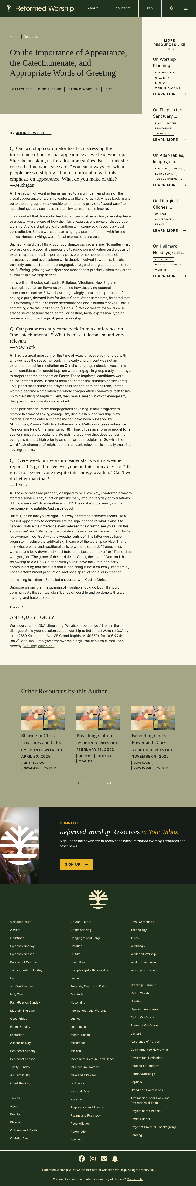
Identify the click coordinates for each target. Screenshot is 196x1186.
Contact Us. (135, 1179)
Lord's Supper (164, 173)
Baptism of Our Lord (24, 962)
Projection (163, 128)
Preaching (86, 761)
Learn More (169, 94)
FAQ (150, 8)
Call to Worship (141, 993)
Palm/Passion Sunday (25, 1002)
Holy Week (17, 994)
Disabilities (78, 962)
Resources (32, 36)
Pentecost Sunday (23, 1051)
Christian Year (20, 1138)
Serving (176, 264)
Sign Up (76, 864)
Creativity (162, 77)
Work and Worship (143, 954)
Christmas (17, 938)
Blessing (16, 1122)
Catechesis (22, 89)
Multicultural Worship (85, 1067)
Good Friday (18, 1018)
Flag (158, 123)
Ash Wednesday (21, 986)
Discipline (85, 756)
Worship (161, 269)
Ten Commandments (169, 179)
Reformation (79, 1131)
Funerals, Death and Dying (89, 986)
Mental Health (80, 1034)
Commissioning (81, 930)
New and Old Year (83, 1075)
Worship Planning (167, 88)
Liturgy (160, 83)
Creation (76, 946)
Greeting (136, 1001)
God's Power (142, 768)
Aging (14, 1106)
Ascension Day (20, 1043)
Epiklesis (161, 168)
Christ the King (20, 1083)
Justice (75, 1018)
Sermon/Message (143, 1074)
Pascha (171, 123)
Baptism (136, 1082)
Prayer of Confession (145, 1025)
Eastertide (17, 1034)
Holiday (160, 264)
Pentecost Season (22, 1059)
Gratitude (77, 994)
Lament (136, 1033)
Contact (123, 8)
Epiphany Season (22, 954)
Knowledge (31, 768)
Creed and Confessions (147, 1090)
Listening (104, 756)
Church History (81, 921)
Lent (108, 89)
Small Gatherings (142, 921)
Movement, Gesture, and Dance (93, 1059)
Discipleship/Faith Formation (90, 970)
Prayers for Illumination (146, 1057)
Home (14, 36)
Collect (160, 214)
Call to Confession (143, 1017)
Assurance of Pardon (145, 1041)
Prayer (160, 224)
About (93, 8)
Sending (136, 1135)
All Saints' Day (20, 1075)
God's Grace (163, 259)
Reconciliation (80, 1123)
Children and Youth (23, 1130)
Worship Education (144, 970)
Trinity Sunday (20, 1067)
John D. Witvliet (33, 133)
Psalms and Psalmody (86, 1115)
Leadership (78, 1026)
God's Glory (142, 762)
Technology (163, 133)
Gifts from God (34, 762)
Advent (15, 930)
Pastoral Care (80, 1091)
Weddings (138, 946)
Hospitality (78, 1002)
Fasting (76, 978)
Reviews (76, 1139)
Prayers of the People (146, 1111)
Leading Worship (82, 89)
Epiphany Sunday (22, 946)
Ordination (78, 1083)
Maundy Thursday (23, 1010)
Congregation (165, 72)
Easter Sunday (20, 1026)
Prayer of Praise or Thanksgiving (153, 1127)
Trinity (135, 938)
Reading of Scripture (145, 1065)
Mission (76, 1051)
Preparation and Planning (88, 1107)
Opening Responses (144, 1009)
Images (177, 168)
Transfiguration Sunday (26, 970)
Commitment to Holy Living (149, 1049)
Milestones (78, 1043)
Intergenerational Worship (88, 1010)
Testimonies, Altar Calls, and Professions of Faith (150, 1100)
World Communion (143, 962)
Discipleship (49, 89)
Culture (75, 954)
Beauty (15, 1114)
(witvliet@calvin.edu (38, 646)
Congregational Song (85, 938)
